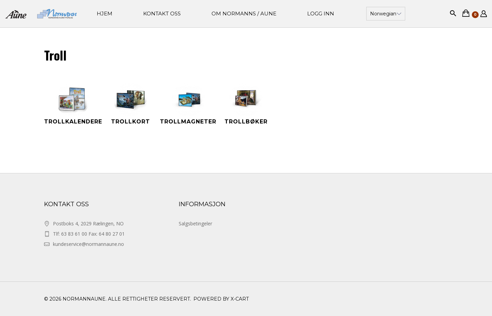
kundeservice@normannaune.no (88, 244)
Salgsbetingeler (195, 223)
